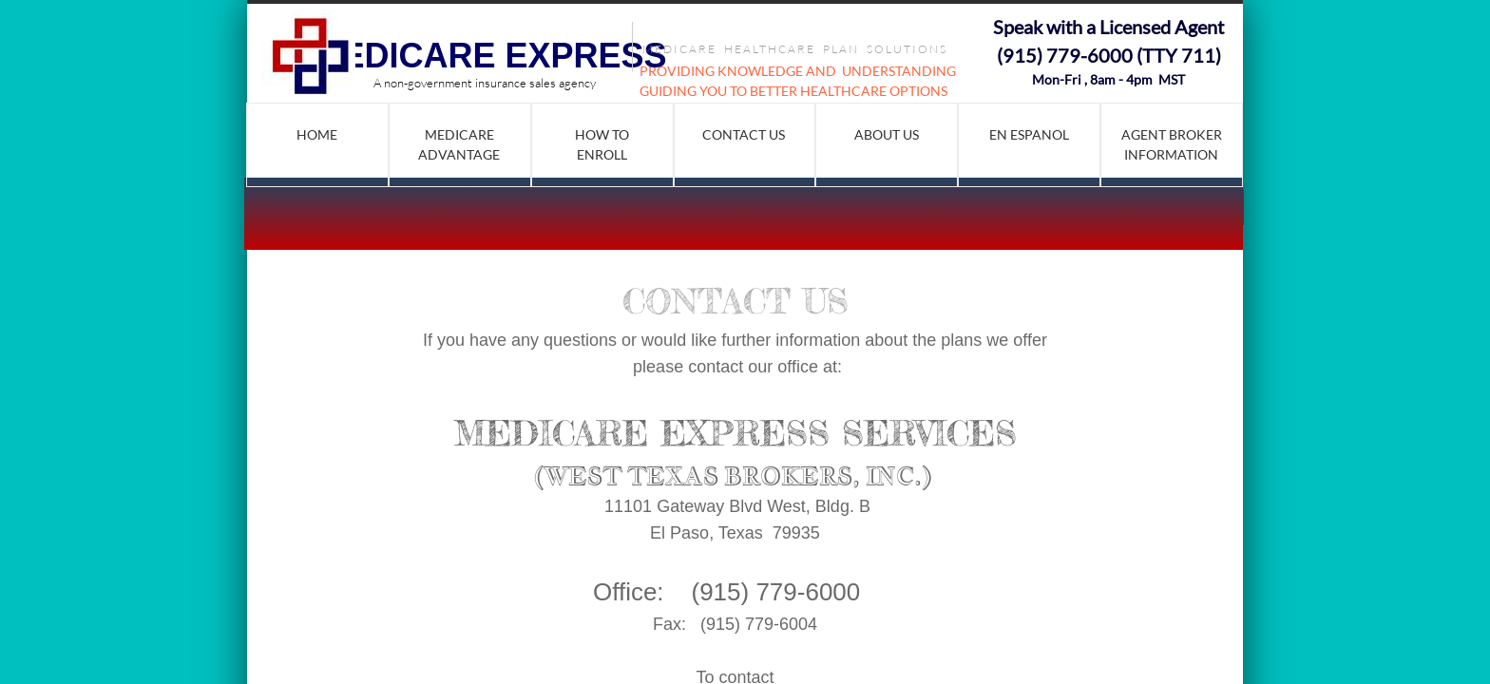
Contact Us (743, 134)
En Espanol (1029, 134)
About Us (886, 134)
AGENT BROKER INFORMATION (1171, 144)
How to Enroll (602, 144)
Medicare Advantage (459, 144)
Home (316, 134)
